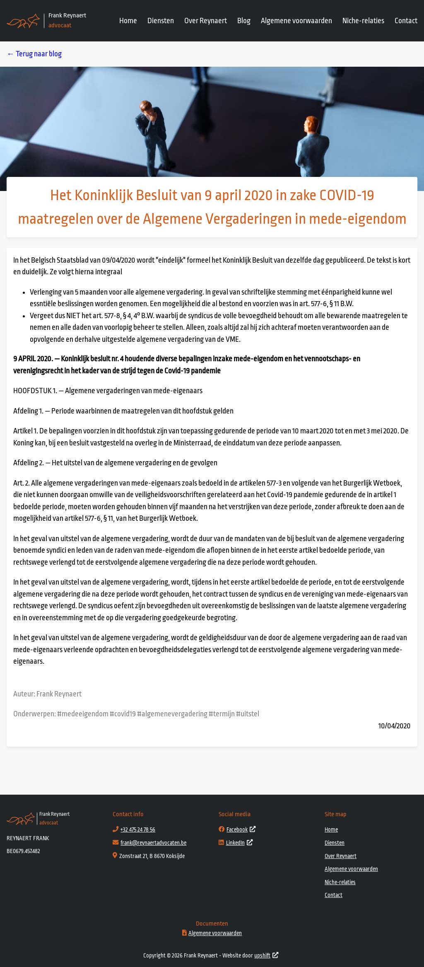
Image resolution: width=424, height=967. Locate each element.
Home (128, 21)
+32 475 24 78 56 (137, 830)
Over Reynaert (205, 21)
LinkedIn (236, 843)
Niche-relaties (363, 21)
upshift (266, 955)
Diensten (160, 21)
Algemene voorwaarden (296, 21)
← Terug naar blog (34, 54)
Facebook (237, 830)
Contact (406, 21)
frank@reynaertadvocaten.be (153, 843)
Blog (244, 21)
